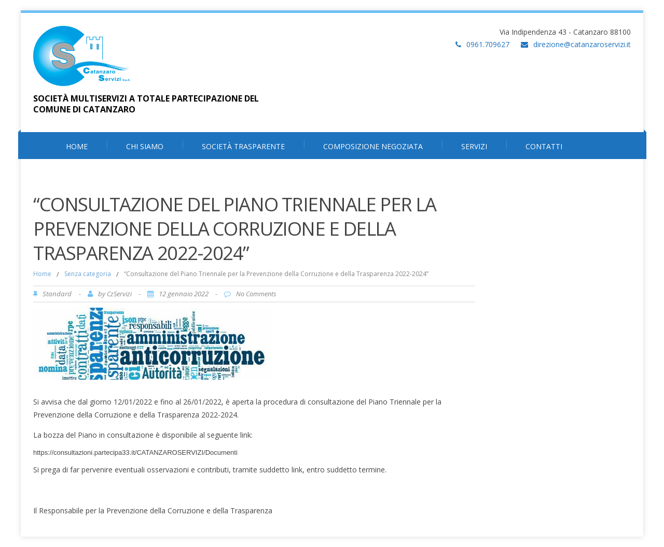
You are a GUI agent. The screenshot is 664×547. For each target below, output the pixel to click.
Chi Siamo (144, 146)
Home (42, 273)
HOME (77, 146)
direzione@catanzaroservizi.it (582, 44)
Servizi (474, 146)
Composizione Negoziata (373, 146)
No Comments (256, 294)
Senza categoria (87, 273)
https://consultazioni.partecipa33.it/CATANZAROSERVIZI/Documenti (135, 452)
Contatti (543, 146)
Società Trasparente (243, 146)
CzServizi (119, 294)
